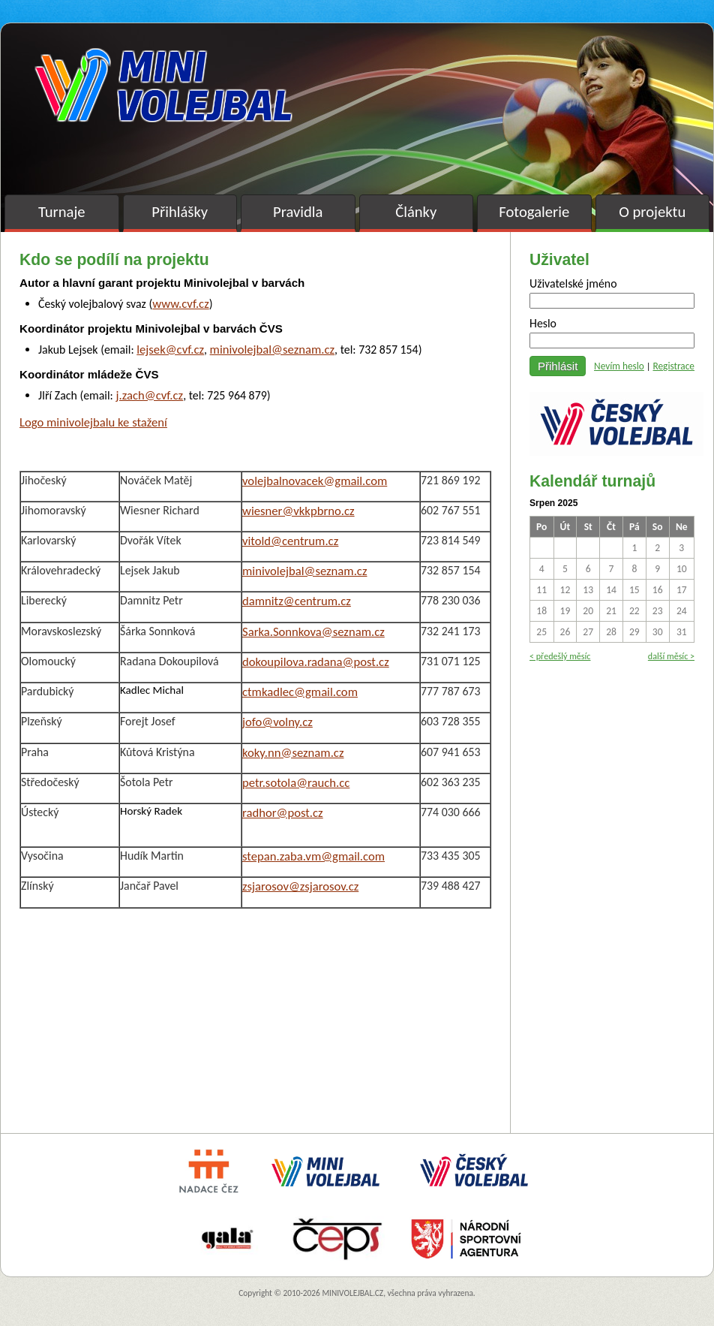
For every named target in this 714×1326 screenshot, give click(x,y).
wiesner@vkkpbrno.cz (298, 510)
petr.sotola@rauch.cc (296, 782)
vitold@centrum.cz (290, 540)
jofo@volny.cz (277, 721)
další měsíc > (671, 655)
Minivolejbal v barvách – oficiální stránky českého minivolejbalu (163, 85)
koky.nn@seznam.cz (293, 752)
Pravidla (297, 212)
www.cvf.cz (180, 303)
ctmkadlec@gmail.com (300, 691)
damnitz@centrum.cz (296, 600)
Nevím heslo (619, 366)
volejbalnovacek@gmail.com (314, 480)
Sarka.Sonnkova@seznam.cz (313, 631)
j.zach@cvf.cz (149, 394)
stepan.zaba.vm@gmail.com (313, 855)
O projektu (652, 212)
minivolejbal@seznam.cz (272, 349)
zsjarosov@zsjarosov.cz (300, 886)
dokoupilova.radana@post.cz (315, 661)
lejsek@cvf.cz (170, 349)
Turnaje (62, 212)
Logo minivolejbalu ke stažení (93, 421)
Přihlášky (180, 212)
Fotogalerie (534, 212)
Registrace (673, 366)
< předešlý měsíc (560, 655)
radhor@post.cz (282, 812)
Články (415, 212)
